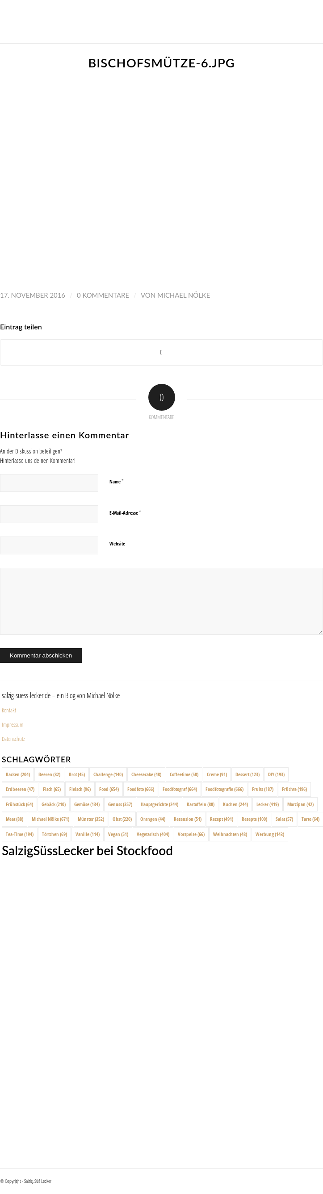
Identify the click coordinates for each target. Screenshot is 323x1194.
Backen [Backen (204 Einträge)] (18, 774)
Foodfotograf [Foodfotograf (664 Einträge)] (180, 789)
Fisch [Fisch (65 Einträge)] (52, 789)
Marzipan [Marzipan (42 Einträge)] (300, 804)
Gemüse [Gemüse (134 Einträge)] (87, 804)
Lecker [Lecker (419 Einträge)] (267, 804)
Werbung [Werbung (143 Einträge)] (270, 834)
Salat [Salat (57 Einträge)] (284, 818)
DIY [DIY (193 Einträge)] (276, 774)
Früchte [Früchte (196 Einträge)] (294, 789)
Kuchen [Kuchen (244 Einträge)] (235, 804)
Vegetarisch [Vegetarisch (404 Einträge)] (153, 834)
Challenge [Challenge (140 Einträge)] (108, 774)
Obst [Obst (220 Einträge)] (122, 818)
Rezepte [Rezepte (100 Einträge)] (254, 818)
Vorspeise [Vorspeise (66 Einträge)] (191, 834)
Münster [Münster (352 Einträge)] (91, 818)
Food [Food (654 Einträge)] (109, 789)
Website (117, 543)
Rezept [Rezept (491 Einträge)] (221, 818)
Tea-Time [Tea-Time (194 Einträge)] (20, 834)
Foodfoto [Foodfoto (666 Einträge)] (140, 789)
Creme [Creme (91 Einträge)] (217, 774)
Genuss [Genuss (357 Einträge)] (120, 804)
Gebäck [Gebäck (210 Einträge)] (54, 804)
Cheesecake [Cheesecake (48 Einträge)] (146, 774)
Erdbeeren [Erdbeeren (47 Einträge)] (20, 789)
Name (116, 481)
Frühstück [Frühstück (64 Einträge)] (19, 804)
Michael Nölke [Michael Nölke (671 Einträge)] (50, 818)
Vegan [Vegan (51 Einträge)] (118, 834)
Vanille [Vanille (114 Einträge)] (88, 834)
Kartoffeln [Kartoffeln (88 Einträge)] (200, 804)
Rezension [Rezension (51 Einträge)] (187, 818)
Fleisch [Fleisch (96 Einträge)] (80, 789)
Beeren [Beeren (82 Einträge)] (49, 774)
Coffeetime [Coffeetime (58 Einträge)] (184, 774)
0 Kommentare (103, 295)
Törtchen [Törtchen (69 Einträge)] (54, 834)
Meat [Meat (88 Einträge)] (14, 818)
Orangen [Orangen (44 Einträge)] (152, 818)
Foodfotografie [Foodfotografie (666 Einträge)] (224, 789)
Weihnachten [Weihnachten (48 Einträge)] (230, 834)
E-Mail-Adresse (125, 512)
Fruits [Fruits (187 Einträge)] (262, 789)
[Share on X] (161, 352)
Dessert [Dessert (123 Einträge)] (247, 774)
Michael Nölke (183, 295)
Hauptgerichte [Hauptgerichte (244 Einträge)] (159, 804)
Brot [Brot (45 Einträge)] (77, 774)
